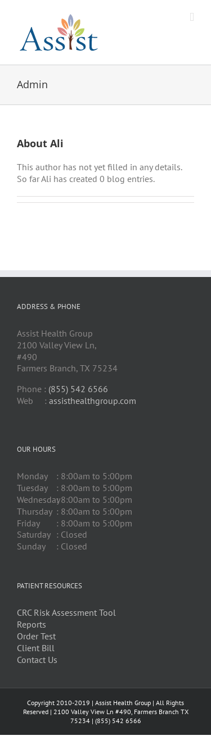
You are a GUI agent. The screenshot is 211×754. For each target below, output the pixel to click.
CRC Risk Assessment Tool (66, 612)
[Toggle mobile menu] (192, 17)
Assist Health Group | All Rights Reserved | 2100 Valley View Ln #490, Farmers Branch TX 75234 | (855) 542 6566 (105, 711)
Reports (31, 624)
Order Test (36, 636)
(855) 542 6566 (78, 388)
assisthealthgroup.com (92, 400)
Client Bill (36, 647)
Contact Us (37, 659)
